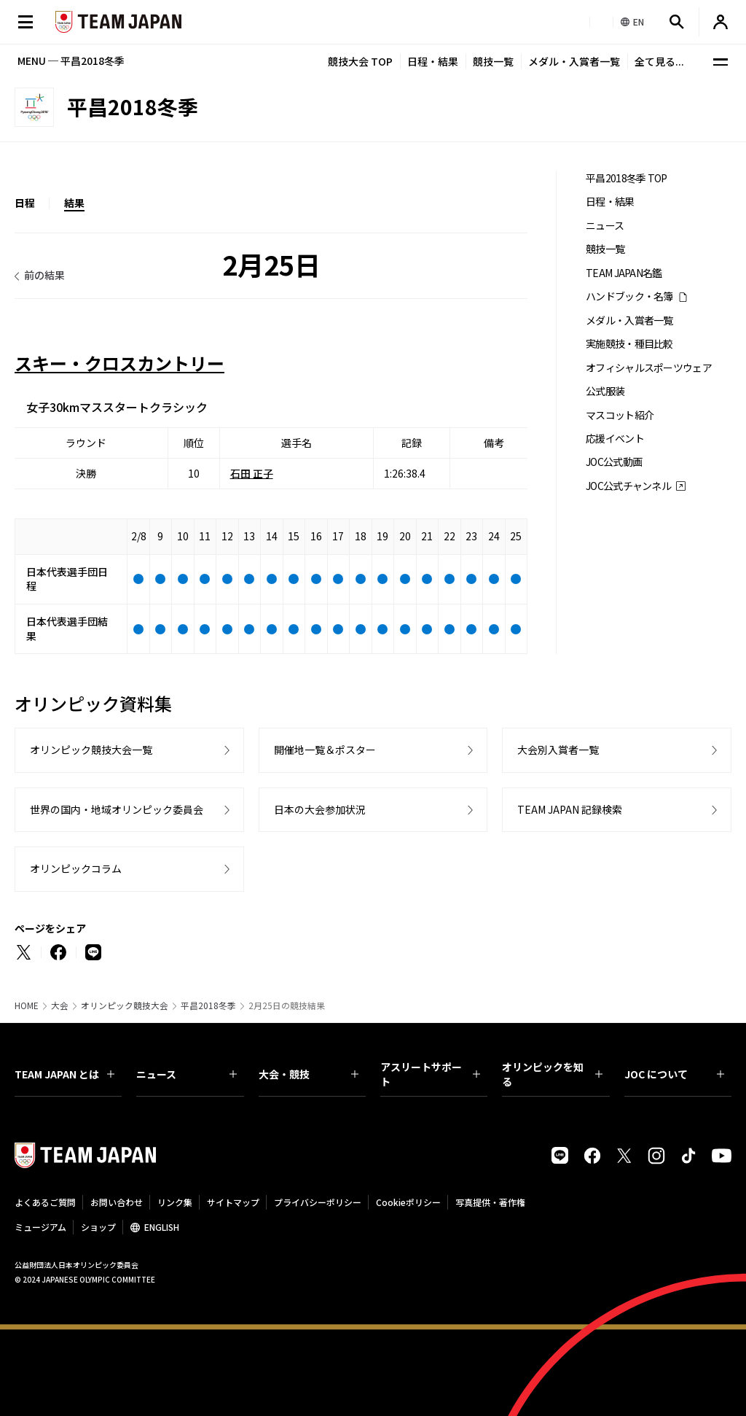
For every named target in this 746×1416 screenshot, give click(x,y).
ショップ (98, 1227)
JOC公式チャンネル (628, 486)
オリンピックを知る (552, 1074)
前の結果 (44, 275)
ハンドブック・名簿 (629, 296)
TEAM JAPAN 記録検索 (569, 809)
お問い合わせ (116, 1202)
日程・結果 (432, 61)
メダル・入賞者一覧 (574, 61)
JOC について (674, 1074)
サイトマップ (233, 1202)
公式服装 (605, 391)
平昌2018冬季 (208, 1005)
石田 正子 (251, 473)
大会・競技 (308, 1074)
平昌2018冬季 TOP (626, 178)
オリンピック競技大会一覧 (91, 749)
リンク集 (174, 1202)
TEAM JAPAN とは (64, 1074)
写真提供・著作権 (490, 1202)
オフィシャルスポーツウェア (649, 368)
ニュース (605, 226)
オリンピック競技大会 (124, 1005)
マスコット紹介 (619, 415)
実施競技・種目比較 (629, 344)
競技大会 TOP (360, 61)
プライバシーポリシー (317, 1202)
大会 (59, 1005)
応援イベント (615, 439)
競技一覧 (493, 61)
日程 (25, 202)
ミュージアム (40, 1227)
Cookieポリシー (408, 1202)
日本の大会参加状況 (320, 809)
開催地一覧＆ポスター (325, 749)
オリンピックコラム (76, 868)
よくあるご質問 (45, 1202)
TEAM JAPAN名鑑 (624, 273)
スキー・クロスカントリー (119, 363)
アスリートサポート (430, 1074)
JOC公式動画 (614, 462)
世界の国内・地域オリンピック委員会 (116, 809)
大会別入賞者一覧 (558, 749)
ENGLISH (161, 1227)
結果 (74, 202)
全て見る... (659, 61)
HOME (27, 1005)
